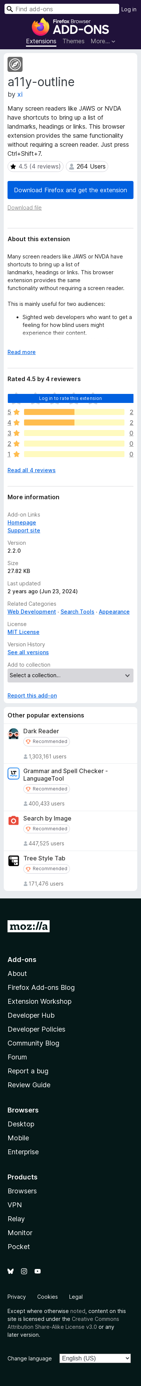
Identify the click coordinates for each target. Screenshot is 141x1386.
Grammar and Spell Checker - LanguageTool (65, 774)
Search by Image (47, 818)
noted (77, 1311)
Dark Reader (41, 731)
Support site (24, 530)
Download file (25, 207)
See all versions (28, 652)
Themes (73, 41)
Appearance (114, 611)
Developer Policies (36, 1029)
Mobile (18, 1138)
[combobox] (62, 9)
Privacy (17, 1296)
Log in (128, 9)
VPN (15, 1205)
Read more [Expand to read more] (22, 352)
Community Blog (33, 1043)
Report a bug (28, 1071)
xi (20, 94)
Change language (30, 1358)
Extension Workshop (39, 1001)
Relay (16, 1219)
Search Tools (77, 611)
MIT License (23, 632)
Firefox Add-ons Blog (41, 987)
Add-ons (22, 960)
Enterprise (23, 1152)
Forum (17, 1057)
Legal (76, 1296)
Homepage (22, 522)
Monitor (20, 1233)
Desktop (21, 1124)
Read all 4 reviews (32, 470)
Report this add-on (32, 695)
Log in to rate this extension (70, 398)
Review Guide (29, 1085)
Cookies (47, 1296)
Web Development (32, 611)
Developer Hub (31, 1015)
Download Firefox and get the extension (70, 190)
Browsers (22, 1191)
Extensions (41, 41)
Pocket (19, 1247)
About (17, 973)
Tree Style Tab (44, 858)
